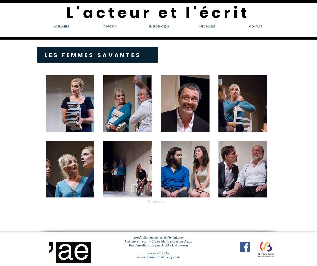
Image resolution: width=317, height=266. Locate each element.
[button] (70, 103)
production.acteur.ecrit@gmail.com (159, 237)
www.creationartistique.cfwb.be (159, 257)
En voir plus (156, 201)
